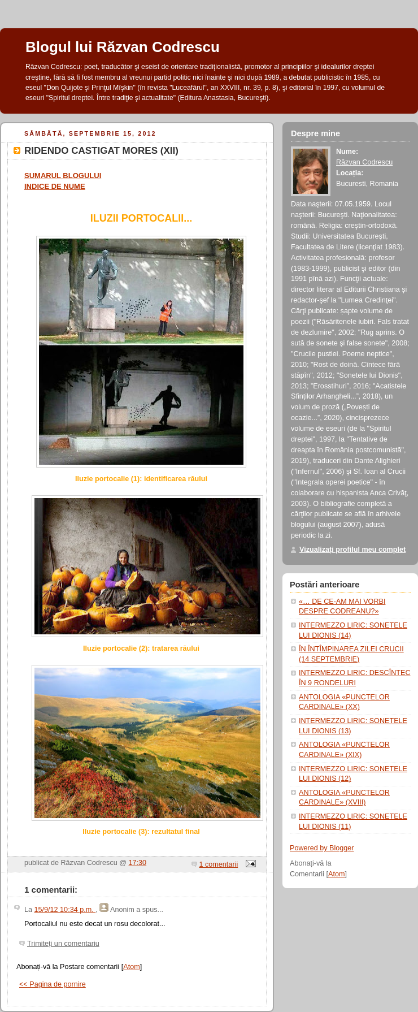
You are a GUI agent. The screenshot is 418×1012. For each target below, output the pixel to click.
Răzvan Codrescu (364, 162)
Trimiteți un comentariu (63, 944)
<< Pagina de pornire (52, 984)
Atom (131, 967)
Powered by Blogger (322, 848)
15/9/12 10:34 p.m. (65, 910)
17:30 (138, 863)
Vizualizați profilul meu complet (352, 549)
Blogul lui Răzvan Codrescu (122, 46)
